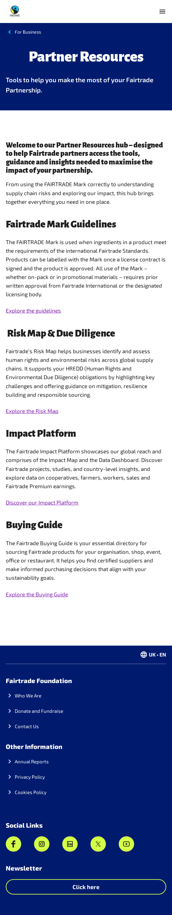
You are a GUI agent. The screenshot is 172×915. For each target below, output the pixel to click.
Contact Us (27, 726)
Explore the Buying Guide (37, 594)
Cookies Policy (31, 792)
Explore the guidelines (33, 310)
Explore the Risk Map (32, 411)
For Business (28, 32)
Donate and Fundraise (39, 711)
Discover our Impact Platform (42, 502)
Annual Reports (32, 761)
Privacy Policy (30, 777)
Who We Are (28, 695)
